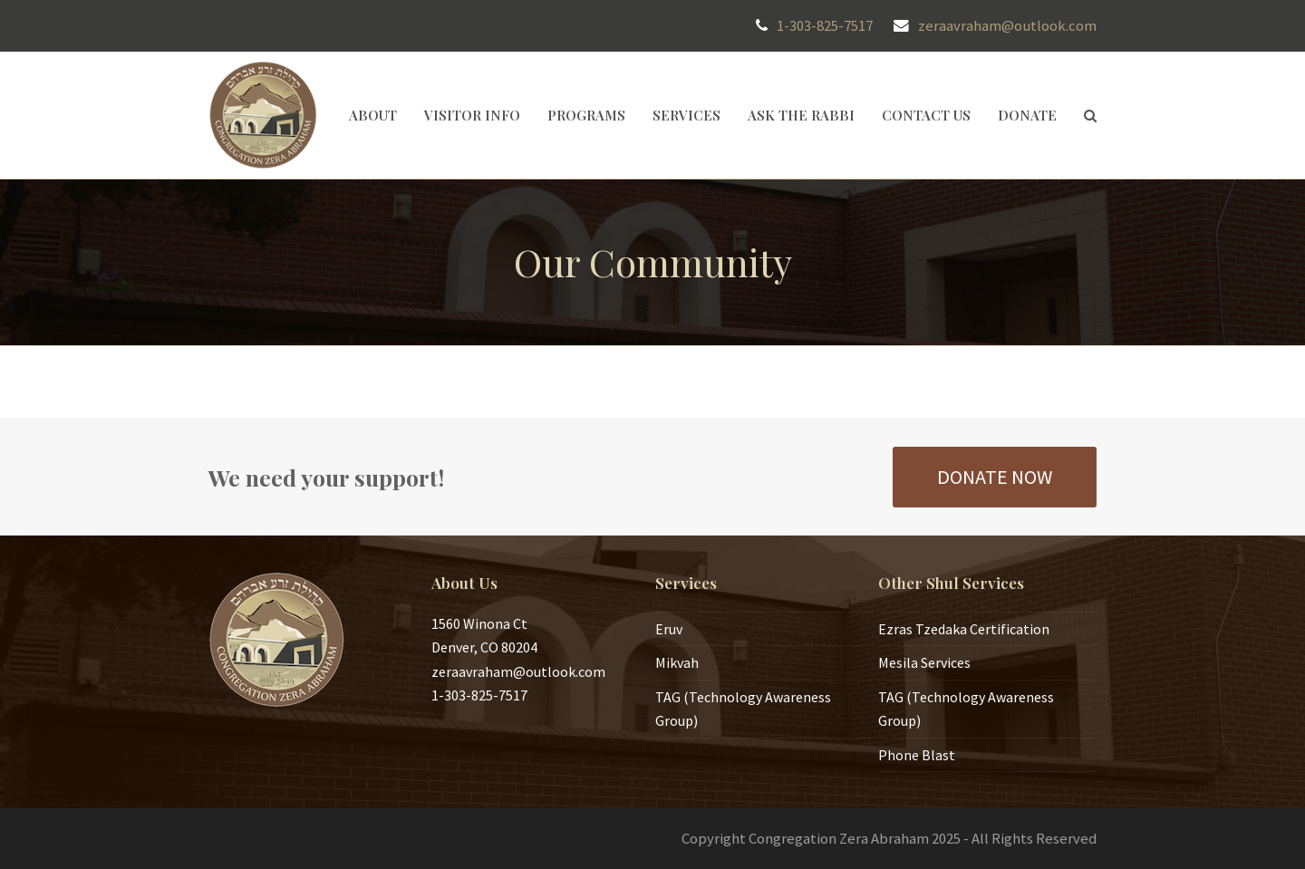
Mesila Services (924, 662)
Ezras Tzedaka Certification (963, 629)
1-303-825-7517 (825, 25)
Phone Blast (916, 755)
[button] (1090, 115)
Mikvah (677, 662)
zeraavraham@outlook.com (1007, 25)
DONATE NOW (994, 476)
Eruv (668, 629)
